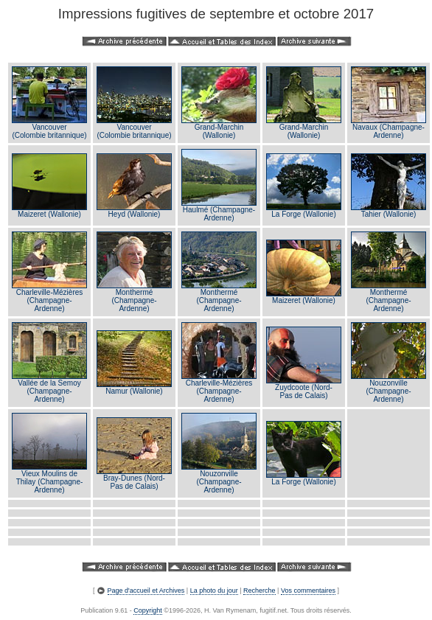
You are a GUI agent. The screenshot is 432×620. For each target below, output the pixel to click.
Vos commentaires (308, 590)
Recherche (259, 590)
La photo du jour (214, 590)
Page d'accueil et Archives (146, 590)
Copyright (147, 610)
